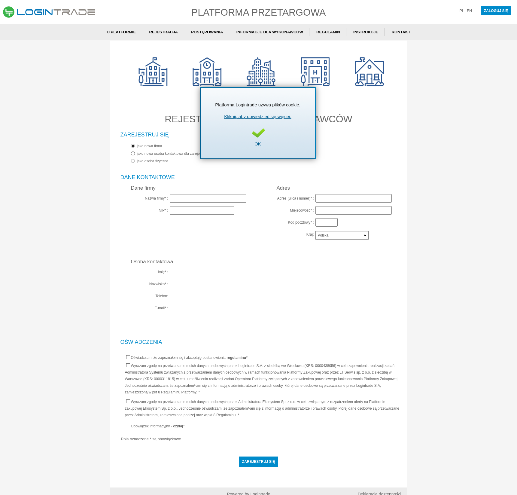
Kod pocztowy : (301, 222)
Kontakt (401, 32)
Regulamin (328, 32)
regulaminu (236, 358)
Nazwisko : (158, 284)
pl (462, 11)
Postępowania (207, 32)
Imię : (163, 272)
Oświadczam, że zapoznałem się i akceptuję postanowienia (187, 357)
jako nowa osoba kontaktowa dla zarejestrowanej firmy (180, 153)
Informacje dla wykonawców (269, 32)
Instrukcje (365, 32)
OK (257, 143)
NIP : (163, 210)
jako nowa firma (149, 146)
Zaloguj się (496, 11)
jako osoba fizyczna (153, 161)
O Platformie (121, 32)
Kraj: (310, 234)
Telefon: (161, 296)
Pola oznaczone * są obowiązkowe (151, 439)
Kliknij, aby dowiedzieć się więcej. (257, 116)
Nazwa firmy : (156, 198)
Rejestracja (163, 32)
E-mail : (161, 308)
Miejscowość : (302, 210)
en (469, 11)
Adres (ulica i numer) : (295, 198)
